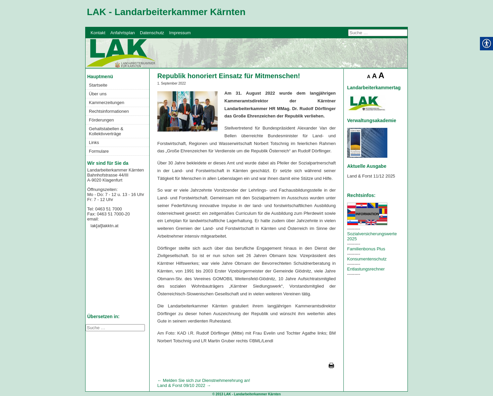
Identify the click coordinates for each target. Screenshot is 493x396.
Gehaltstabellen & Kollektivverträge (106, 131)
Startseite (98, 85)
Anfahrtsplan (122, 32)
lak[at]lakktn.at (104, 225)
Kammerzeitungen (106, 102)
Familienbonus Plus (366, 248)
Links (94, 142)
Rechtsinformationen (109, 111)
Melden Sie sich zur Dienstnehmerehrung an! (203, 380)
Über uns (98, 93)
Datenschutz (152, 32)
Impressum (179, 32)
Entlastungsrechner (366, 268)
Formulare (99, 151)
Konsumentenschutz (367, 258)
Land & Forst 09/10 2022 (184, 385)
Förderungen (101, 119)
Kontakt (98, 32)
